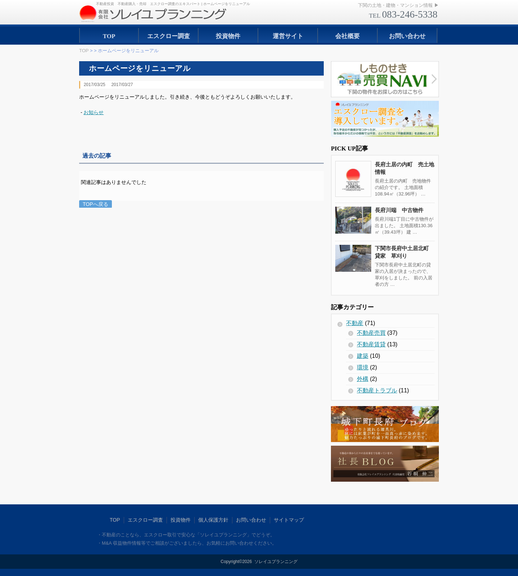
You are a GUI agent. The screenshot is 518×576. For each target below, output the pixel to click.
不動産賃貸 (371, 344)
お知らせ (93, 112)
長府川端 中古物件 (399, 210)
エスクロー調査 (168, 36)
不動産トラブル (377, 390)
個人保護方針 (213, 520)
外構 (362, 379)
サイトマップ (289, 520)
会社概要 (347, 36)
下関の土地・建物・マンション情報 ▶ (398, 5)
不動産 (354, 323)
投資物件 (228, 36)
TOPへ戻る (95, 204)
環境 (362, 367)
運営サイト (288, 36)
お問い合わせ (407, 36)
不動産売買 (371, 333)
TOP (109, 36)
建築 (362, 356)
